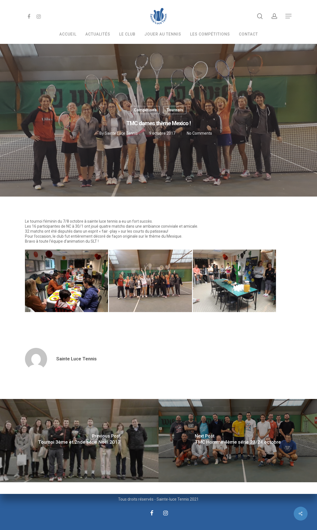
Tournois (174, 110)
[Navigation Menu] (288, 16)
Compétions (145, 110)
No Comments (199, 133)
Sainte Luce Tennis (121, 133)
